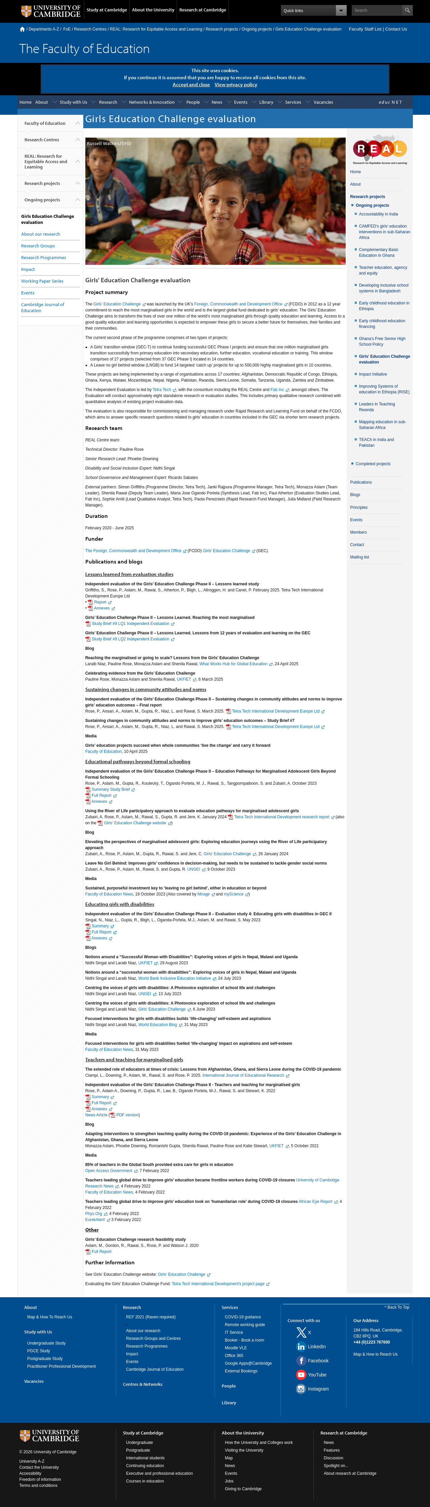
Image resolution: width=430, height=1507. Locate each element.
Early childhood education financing (382, 324)
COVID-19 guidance (243, 1317)
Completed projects (373, 463)
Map (229, 1458)
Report (100, 602)
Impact (28, 269)
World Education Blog (157, 1024)
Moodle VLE (236, 1348)
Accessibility (30, 1473)
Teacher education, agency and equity (383, 270)
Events (241, 102)
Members (358, 532)
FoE (67, 29)
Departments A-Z (44, 29)
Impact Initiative (373, 374)
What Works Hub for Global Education (234, 664)
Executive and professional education (159, 1473)
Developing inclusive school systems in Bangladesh (383, 288)
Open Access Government (108, 1170)
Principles (359, 507)
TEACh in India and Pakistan (376, 442)
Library (266, 102)
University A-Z (32, 1461)
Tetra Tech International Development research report (281, 817)
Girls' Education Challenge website (135, 823)
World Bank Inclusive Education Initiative (174, 978)
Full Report (102, 795)
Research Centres (90, 29)
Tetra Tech (162, 389)
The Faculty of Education (84, 47)
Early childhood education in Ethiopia (384, 306)
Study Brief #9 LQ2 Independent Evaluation (130, 639)
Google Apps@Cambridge (248, 1363)
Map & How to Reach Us (375, 1354)
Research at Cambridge (202, 10)
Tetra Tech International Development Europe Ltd (276, 711)
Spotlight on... (336, 1465)
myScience (234, 894)
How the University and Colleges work (259, 1442)
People (193, 102)
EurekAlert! (95, 1219)
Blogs (355, 494)
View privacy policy (236, 84)
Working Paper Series (42, 281)
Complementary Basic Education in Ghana (378, 252)
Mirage (204, 894)
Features (332, 1450)
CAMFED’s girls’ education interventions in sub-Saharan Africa (385, 232)
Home (22, 29)
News (217, 102)
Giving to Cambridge (243, 1489)
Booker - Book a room (244, 1340)
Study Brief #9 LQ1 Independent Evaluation (130, 623)
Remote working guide (245, 1324)
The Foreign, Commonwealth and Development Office (133, 550)
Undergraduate (139, 1442)
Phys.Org (93, 1213)
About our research (40, 234)
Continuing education (145, 1465)
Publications (361, 482)
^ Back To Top (397, 1307)
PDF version (127, 1115)
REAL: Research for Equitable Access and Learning (156, 29)
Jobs (229, 1481)
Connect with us (304, 1320)
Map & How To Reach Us (49, 1317)
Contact (357, 544)
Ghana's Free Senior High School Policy (382, 341)
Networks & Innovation (152, 102)
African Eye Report (316, 1201)
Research (108, 102)
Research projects (222, 29)
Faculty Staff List (365, 29)
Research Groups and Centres (153, 1338)
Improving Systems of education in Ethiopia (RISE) (384, 389)
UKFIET (183, 679)
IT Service (234, 1332)
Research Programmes (43, 257)
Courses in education (145, 1481)
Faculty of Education (45, 126)
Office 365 (234, 1355)
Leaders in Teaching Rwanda (377, 407)
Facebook (318, 1360)
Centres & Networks (143, 1384)
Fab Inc (277, 389)
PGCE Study (38, 1351)
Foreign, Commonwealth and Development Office (238, 304)
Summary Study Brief (111, 789)
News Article (96, 1115)
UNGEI (193, 869)
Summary (100, 926)
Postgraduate (138, 1450)
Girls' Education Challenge (227, 854)
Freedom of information (40, 1479)
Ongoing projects (257, 29)
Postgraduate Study (44, 1358)
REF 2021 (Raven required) (150, 1317)
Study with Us (73, 102)
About (41, 102)
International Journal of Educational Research (243, 1075)
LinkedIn (317, 1346)
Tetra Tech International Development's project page (218, 1283)
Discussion (333, 1458)
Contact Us (396, 29)
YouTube (317, 1374)
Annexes (102, 608)
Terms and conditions (38, 1485)
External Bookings (241, 1371)
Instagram (318, 1389)
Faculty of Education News (109, 894)
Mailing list (359, 557)
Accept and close (191, 84)
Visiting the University (244, 1450)
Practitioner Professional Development (61, 1366)
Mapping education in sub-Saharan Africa (382, 425)
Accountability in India (378, 214)
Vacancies (323, 102)
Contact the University (39, 1467)
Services (293, 102)
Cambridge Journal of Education (154, 1369)
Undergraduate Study (46, 1343)
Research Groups (38, 246)
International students (145, 1458)
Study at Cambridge (107, 10)
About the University (153, 10)
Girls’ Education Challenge (117, 304)
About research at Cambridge (350, 1473)
